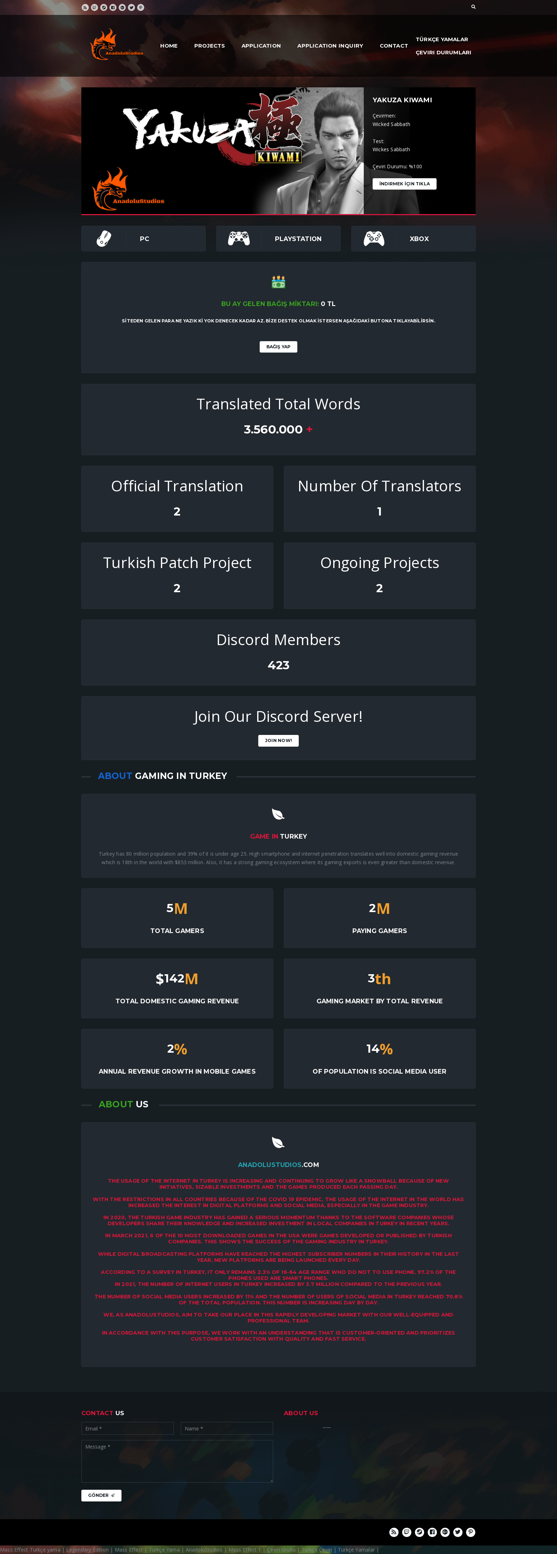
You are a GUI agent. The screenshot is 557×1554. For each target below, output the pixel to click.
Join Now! (278, 740)
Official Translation (177, 486)
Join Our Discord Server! (278, 716)
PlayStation (298, 238)
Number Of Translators (379, 486)
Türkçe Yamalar (442, 39)
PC (144, 238)
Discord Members (278, 639)
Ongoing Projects (379, 562)
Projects (209, 45)
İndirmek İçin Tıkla (404, 183)
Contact (394, 45)
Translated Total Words (278, 404)
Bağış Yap (278, 346)
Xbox (419, 238)
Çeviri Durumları (443, 52)
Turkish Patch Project (177, 562)
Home (169, 45)
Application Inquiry (330, 45)
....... (327, 1426)
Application (261, 45)
